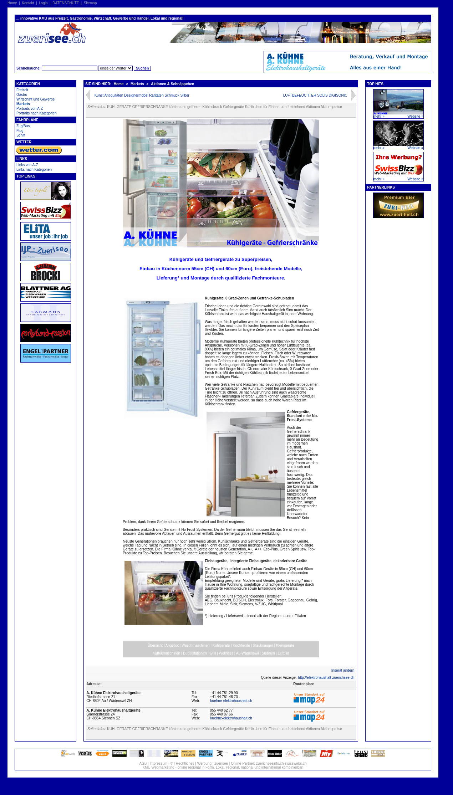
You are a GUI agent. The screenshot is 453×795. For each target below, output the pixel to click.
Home (12, 3)
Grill (213, 653)
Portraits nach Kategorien (36, 113)
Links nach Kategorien (34, 169)
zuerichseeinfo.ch (270, 763)
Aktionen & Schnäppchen (172, 84)
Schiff (20, 135)
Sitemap (90, 3)
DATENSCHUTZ (65, 3)
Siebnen (268, 653)
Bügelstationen (195, 653)
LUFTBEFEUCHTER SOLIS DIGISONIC (315, 95)
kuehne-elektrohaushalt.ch (231, 701)
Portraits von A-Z (29, 109)
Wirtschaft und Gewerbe (35, 99)
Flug (19, 131)
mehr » (379, 116)
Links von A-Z (27, 165)
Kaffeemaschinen (166, 653)
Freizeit (22, 90)
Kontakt (28, 3)
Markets (23, 104)
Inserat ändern (343, 670)
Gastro (21, 95)
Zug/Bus (23, 126)
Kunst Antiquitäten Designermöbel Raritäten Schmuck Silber (142, 95)
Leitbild (283, 653)
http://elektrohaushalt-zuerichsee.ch (326, 677)
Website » (415, 116)
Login (43, 3)
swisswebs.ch (295, 763)
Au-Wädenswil (247, 653)
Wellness (226, 653)
